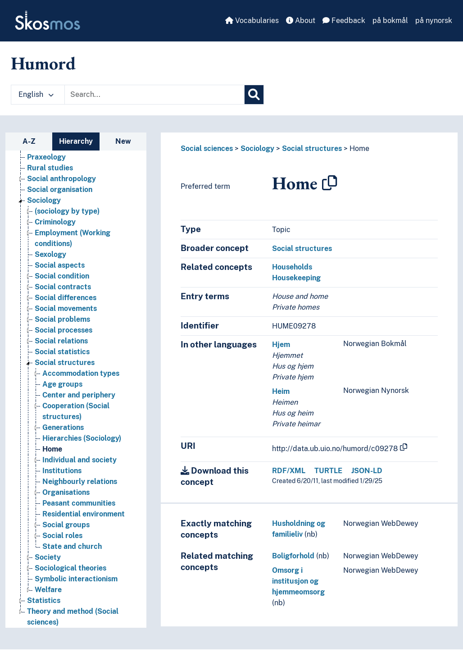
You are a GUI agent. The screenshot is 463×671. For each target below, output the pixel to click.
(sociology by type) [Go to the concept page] (67, 211)
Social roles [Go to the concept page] (62, 535)
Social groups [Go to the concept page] (66, 524)
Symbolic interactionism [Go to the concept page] (76, 579)
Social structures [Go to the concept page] (65, 362)
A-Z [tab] (29, 141)
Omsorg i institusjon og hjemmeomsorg (298, 581)
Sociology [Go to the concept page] (44, 200)
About (300, 20)
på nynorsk (433, 20)
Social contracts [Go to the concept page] (63, 287)
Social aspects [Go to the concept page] (60, 265)
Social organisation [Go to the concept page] (59, 189)
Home (359, 148)
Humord (43, 63)
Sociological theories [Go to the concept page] (70, 568)
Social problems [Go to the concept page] (62, 319)
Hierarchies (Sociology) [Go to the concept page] (81, 438)
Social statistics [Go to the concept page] (62, 351)
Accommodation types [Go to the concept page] (80, 373)
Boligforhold (293, 556)
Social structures (312, 148)
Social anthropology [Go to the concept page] (61, 178)
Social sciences (207, 148)
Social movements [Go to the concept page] (66, 308)
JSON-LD (366, 470)
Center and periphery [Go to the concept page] (78, 395)
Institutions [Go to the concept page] (62, 470)
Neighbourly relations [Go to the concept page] (79, 481)
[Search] (254, 95)
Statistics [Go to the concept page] (43, 600)
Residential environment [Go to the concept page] (83, 514)
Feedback (343, 20)
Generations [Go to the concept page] (63, 427)
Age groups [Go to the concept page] (62, 384)
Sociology (257, 148)
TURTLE (328, 470)
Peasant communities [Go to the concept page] (78, 503)
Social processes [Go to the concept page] (63, 330)
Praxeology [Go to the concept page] (46, 157)
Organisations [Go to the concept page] (66, 492)
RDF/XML (288, 470)
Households (292, 267)
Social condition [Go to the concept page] (62, 276)
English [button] (36, 94)
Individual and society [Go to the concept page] (79, 460)
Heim (281, 391)
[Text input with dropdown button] (154, 95)
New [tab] (123, 141)
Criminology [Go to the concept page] (55, 222)
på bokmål (390, 20)
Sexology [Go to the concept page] (50, 254)
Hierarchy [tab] (76, 141)
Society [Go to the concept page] (48, 557)
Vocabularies (252, 20)
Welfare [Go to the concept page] (48, 589)
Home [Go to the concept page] (52, 449)
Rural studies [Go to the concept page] (50, 168)
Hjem (281, 344)
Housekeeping (296, 278)
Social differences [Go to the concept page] (65, 297)
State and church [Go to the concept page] (72, 546)
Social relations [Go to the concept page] (61, 341)
